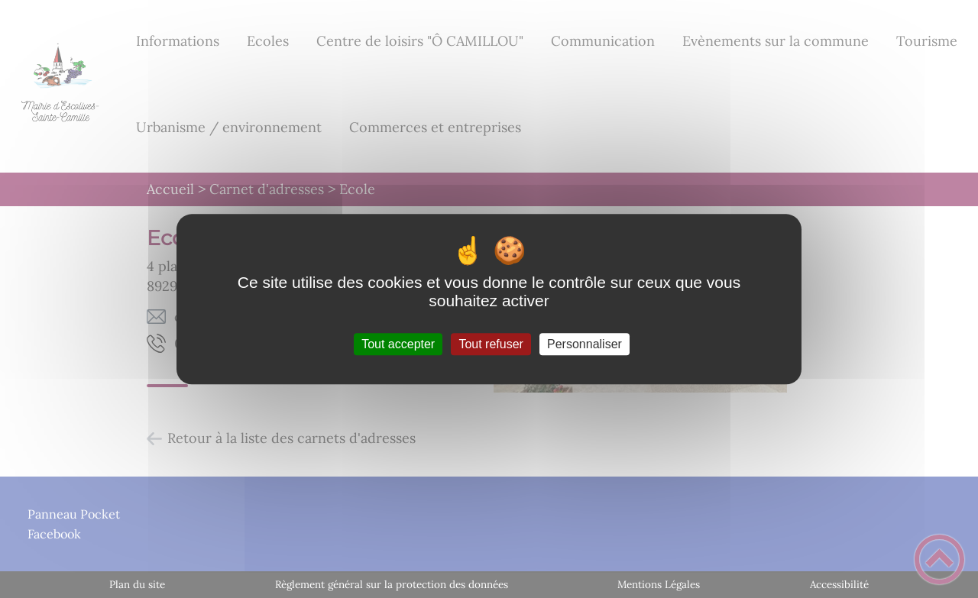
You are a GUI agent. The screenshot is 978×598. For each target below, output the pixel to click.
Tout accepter (398, 344)
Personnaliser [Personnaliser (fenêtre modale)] (584, 344)
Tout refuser (490, 344)
